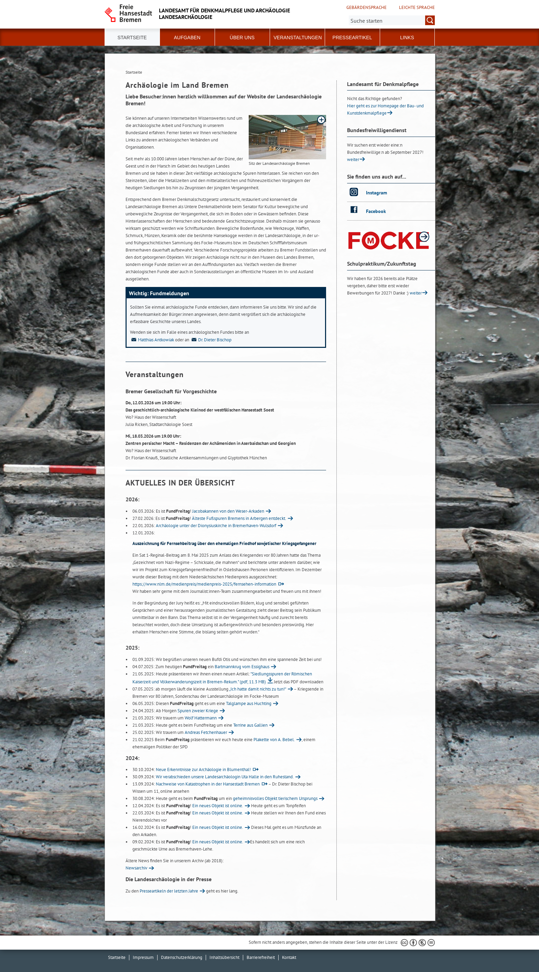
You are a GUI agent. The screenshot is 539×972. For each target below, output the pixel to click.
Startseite (132, 37)
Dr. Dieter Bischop (210, 340)
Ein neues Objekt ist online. (217, 806)
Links (407, 37)
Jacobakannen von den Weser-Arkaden (228, 511)
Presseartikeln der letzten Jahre (169, 891)
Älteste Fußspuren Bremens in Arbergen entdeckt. (239, 518)
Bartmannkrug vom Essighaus (242, 667)
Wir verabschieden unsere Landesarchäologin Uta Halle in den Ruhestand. (225, 777)
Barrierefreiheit (261, 957)
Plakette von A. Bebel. (274, 740)
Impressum (143, 957)
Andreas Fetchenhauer (206, 732)
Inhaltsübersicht (224, 957)
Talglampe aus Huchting (248, 703)
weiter (353, 159)
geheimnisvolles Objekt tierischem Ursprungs (275, 798)
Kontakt (289, 957)
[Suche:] (392, 20)
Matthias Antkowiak (152, 340)
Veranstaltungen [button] (297, 37)
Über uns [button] (242, 37)
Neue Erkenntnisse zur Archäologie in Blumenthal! (203, 769)
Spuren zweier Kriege (197, 711)
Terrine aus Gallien (250, 725)
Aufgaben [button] (187, 37)
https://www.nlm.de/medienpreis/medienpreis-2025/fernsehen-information (204, 584)
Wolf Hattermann (201, 718)
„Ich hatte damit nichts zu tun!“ (257, 689)
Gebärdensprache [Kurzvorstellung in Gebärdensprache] (366, 7)
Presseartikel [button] (352, 37)
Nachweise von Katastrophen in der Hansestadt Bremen (208, 784)
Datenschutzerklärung (181, 957)
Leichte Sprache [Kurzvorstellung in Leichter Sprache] (417, 7)
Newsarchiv (136, 868)
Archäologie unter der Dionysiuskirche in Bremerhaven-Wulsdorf (216, 525)
